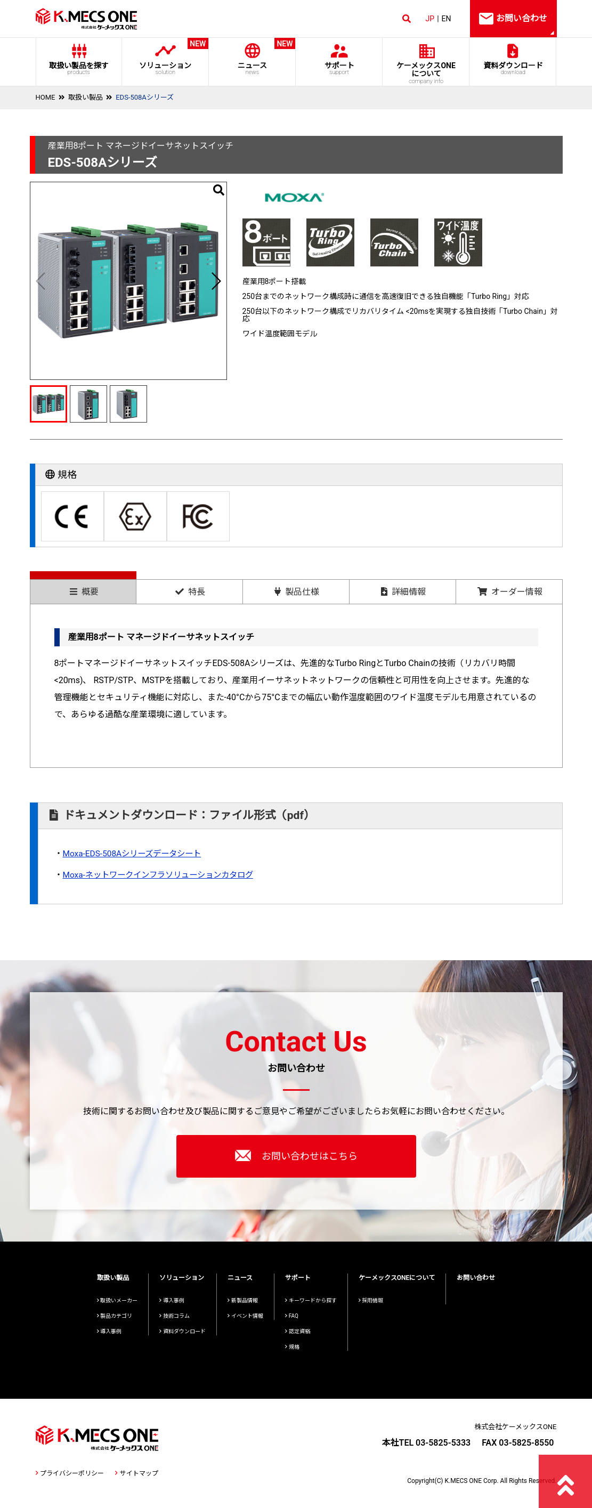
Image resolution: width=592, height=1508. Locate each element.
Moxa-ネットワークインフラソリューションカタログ (164, 875)
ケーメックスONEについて (397, 1278)
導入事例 (109, 1331)
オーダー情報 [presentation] (509, 592)
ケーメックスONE (426, 73)
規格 (292, 1347)
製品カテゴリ (115, 1316)
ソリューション (165, 57)
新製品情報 (243, 1300)
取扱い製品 (85, 97)
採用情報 (371, 1300)
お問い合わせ (476, 1278)
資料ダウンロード (513, 68)
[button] (215, 281)
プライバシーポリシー (70, 1473)
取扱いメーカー (117, 1300)
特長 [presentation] (190, 592)
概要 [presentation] (84, 592)
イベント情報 (245, 1316)
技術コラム (174, 1316)
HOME (45, 97)
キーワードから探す (311, 1300)
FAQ (291, 1316)
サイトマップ (136, 1473)
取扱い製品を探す (78, 68)
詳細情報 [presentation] (403, 592)
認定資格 (297, 1331)
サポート (339, 68)
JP (430, 18)
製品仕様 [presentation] (296, 592)
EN (446, 18)
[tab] (83, 587)
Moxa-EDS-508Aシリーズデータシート (136, 853)
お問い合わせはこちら (296, 1155)
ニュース (252, 57)
